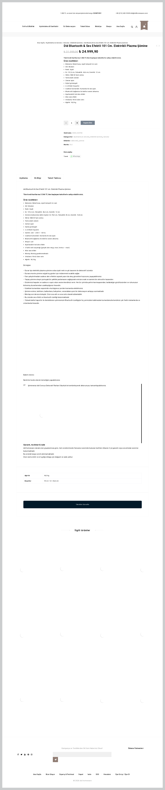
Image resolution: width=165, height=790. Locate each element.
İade (89, 774)
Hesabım (107, 774)
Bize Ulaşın (50, 774)
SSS (97, 774)
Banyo (108, 26)
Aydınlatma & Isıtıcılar (54, 43)
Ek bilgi (37, 178)
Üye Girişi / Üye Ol (122, 774)
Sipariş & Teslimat (66, 774)
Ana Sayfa (121, 26)
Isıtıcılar (66, 43)
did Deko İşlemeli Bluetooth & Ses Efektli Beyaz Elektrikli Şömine (159, 48)
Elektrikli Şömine (77, 43)
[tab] (24, 178)
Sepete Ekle (87, 123)
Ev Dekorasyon (69, 26)
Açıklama (23, 178)
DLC (71, 144)
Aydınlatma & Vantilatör (48, 26)
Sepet (80, 774)
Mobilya (98, 26)
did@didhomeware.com (139, 13)
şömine (81, 141)
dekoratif (74, 141)
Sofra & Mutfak (28, 26)
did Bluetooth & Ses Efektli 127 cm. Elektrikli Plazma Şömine (156, 48)
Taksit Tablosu (54, 178)
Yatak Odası (85, 26)
